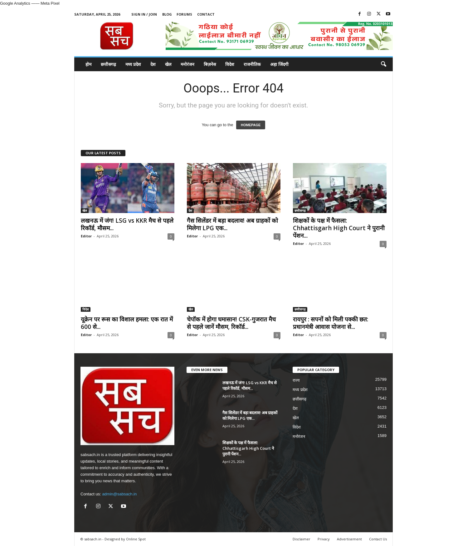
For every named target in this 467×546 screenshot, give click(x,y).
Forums (184, 14)
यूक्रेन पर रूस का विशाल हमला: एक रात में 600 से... (127, 323)
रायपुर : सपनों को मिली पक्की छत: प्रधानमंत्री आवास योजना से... (330, 323)
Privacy (324, 539)
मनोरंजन (187, 64)
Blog (167, 14)
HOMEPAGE (250, 125)
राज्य (296, 380)
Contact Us (378, 539)
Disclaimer (301, 539)
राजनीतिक (252, 64)
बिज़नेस (210, 64)
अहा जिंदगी (279, 64)
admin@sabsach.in (119, 494)
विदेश (229, 64)
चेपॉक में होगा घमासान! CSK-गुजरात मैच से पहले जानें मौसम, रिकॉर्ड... (231, 323)
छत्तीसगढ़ (108, 64)
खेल (168, 64)
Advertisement (349, 539)
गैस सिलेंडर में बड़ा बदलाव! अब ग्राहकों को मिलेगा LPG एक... (232, 224)
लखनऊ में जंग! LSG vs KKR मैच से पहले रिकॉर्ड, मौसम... (127, 224)
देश (153, 64)
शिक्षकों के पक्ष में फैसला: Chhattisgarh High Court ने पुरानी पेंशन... (339, 228)
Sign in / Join (144, 14)
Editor (86, 236)
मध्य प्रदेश (133, 64)
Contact (206, 14)
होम (88, 64)
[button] (383, 64)
